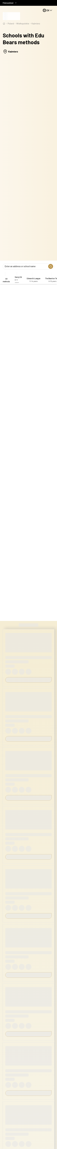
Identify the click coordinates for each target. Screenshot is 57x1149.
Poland (11, 23)
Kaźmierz (35, 23)
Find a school (10, 3)
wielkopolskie (22, 23)
